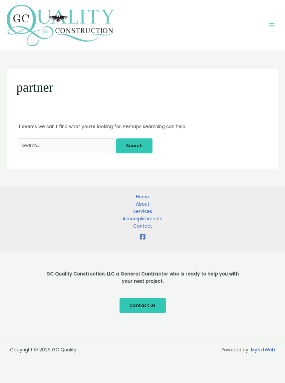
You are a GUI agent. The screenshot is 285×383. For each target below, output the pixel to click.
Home (142, 197)
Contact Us (143, 305)
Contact (142, 226)
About (142, 204)
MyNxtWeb (263, 350)
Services (142, 211)
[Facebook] (143, 237)
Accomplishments (142, 219)
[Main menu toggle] (272, 25)
